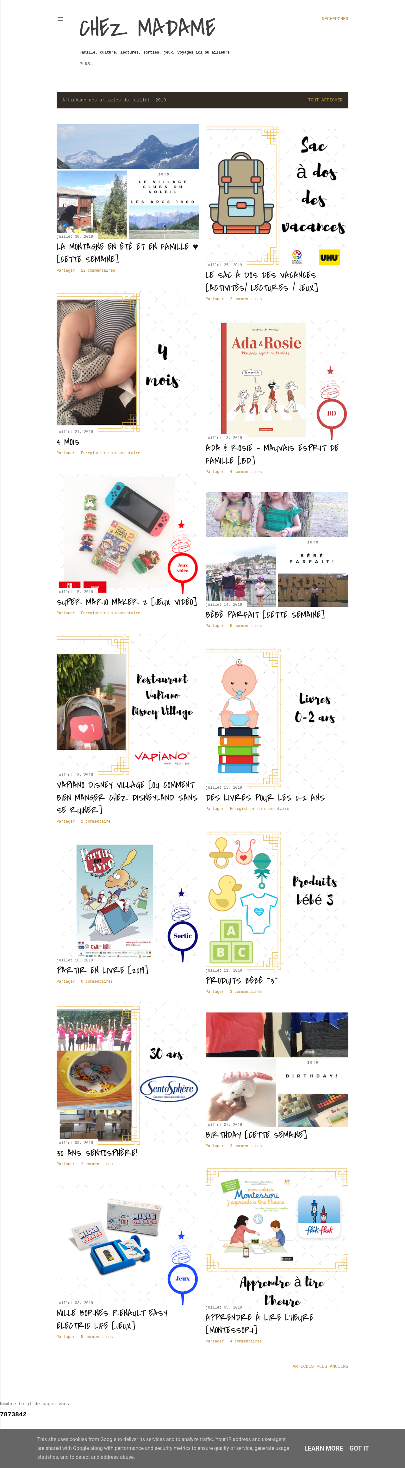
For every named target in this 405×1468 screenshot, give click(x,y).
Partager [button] (66, 270)
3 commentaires (246, 992)
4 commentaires (246, 472)
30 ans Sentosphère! (97, 1153)
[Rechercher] (335, 19)
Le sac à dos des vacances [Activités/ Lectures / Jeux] (262, 281)
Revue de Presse (171, 64)
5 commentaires (246, 626)
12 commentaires (98, 270)
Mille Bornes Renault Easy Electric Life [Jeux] (112, 1319)
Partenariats (236, 64)
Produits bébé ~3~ (242, 980)
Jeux (84, 64)
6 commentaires (97, 982)
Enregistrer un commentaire (110, 453)
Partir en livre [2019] (102, 970)
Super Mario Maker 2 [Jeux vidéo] (127, 602)
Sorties (134, 64)
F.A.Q (205, 64)
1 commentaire (96, 821)
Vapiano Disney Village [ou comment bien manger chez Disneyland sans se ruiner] (127, 798)
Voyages (107, 64)
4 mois (68, 442)
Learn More (323, 1448)
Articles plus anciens (320, 1366)
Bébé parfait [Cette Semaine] (265, 615)
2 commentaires (246, 299)
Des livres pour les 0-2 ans (265, 798)
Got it (359, 1448)
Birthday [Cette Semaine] (256, 1135)
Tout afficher (325, 100)
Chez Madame (147, 28)
